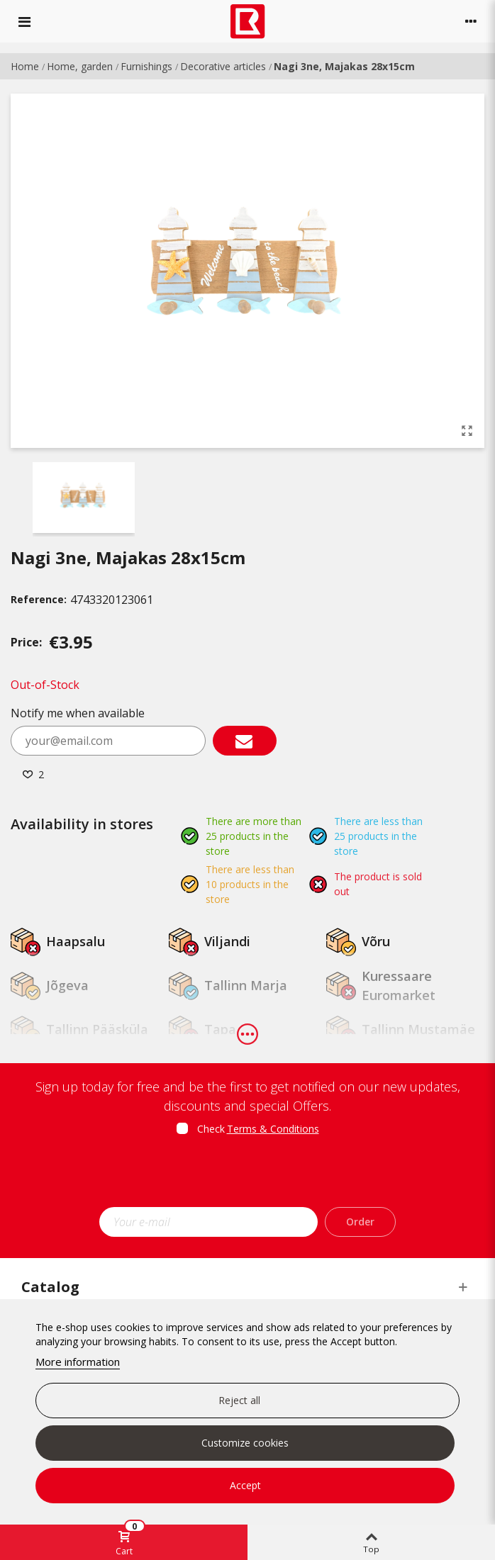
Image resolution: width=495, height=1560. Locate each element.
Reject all (239, 1400)
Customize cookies (245, 1442)
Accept (245, 1485)
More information (77, 1361)
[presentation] (247, 1175)
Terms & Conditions (273, 1128)
